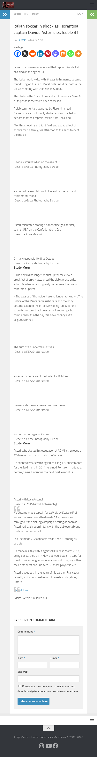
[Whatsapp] (70, 53)
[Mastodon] (55, 53)
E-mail (54, 658)
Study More (21, 590)
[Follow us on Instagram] (41, 746)
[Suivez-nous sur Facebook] (55, 746)
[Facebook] (17, 53)
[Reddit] (32, 53)
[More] (78, 53)
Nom (21, 658)
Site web (23, 671)
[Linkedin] (40, 53)
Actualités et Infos (27, 14)
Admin (22, 40)
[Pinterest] (47, 53)
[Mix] (63, 53)
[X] (25, 53)
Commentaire (26, 631)
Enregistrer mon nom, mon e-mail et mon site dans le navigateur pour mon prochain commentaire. (48, 689)
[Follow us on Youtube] (48, 746)
